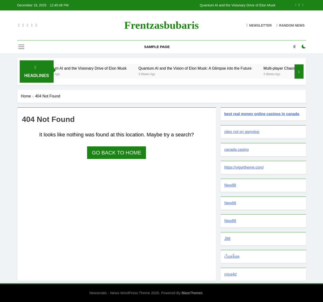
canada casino (236, 150)
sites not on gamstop (241, 132)
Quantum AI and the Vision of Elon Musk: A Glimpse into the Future (200, 68)
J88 (227, 239)
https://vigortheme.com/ (244, 167)
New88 (230, 185)
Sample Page (157, 47)
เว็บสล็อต (231, 256)
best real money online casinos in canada (261, 114)
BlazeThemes (192, 293)
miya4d (230, 274)
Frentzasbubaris (161, 25)
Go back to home (116, 153)
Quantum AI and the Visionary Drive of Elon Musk (237, 5)
